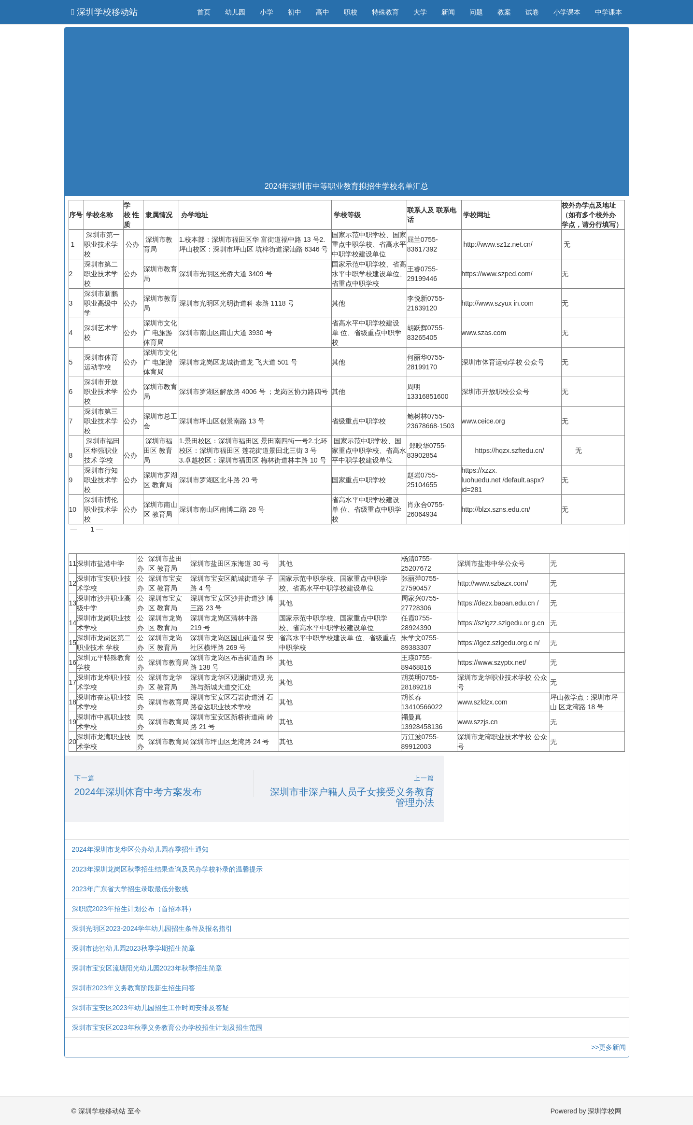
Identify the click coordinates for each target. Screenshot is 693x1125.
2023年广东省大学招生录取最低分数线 (130, 889)
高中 (322, 12)
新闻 (448, 12)
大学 (420, 12)
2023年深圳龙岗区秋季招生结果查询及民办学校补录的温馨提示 (167, 869)
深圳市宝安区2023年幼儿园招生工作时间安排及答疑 (150, 1008)
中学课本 (608, 12)
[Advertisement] (347, 104)
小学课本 (566, 12)
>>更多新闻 (608, 1047)
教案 (504, 12)
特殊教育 (385, 12)
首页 (204, 12)
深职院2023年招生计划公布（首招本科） (133, 909)
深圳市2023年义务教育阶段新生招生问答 (133, 988)
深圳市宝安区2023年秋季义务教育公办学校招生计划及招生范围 (167, 1027)
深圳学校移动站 (104, 12)
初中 (294, 12)
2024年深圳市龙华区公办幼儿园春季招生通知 (140, 849)
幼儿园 (235, 12)
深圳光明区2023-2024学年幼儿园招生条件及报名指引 (152, 928)
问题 (476, 12)
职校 (350, 12)
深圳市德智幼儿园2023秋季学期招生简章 (133, 948)
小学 (266, 12)
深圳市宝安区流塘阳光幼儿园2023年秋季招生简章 (147, 968)
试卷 (532, 12)
